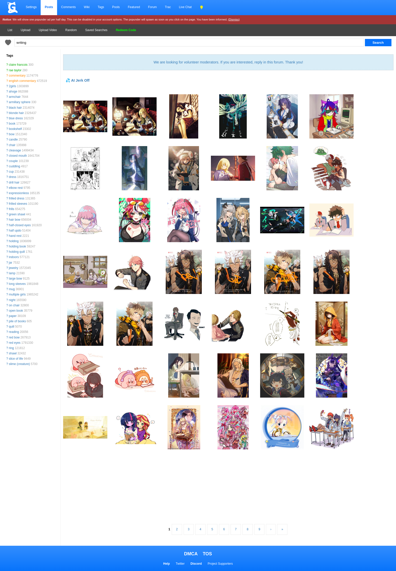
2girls (12, 86)
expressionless (19, 193)
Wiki (87, 7)
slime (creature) (19, 364)
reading (14, 332)
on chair (14, 305)
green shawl (17, 214)
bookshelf (15, 129)
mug (12, 289)
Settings (31, 7)
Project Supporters (220, 563)
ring (11, 348)
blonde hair (16, 113)
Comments (68, 7)
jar (10, 262)
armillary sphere (19, 102)
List (10, 30)
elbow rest (16, 188)
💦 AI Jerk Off (77, 80)
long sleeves (17, 284)
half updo (15, 230)
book (12, 123)
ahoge (13, 91)
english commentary (22, 81)
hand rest (15, 236)
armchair (15, 97)
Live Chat (185, 7)
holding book (17, 246)
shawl (13, 353)
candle (13, 139)
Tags (101, 7)
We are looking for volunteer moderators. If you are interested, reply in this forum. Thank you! (228, 62)
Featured (134, 7)
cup (11, 171)
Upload (25, 30)
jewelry (13, 268)
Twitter (180, 563)
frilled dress (16, 198)
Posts (49, 7)
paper (13, 316)
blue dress (16, 118)
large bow (15, 278)
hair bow (14, 219)
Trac (168, 7)
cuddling (14, 166)
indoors (14, 257)
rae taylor (15, 70)
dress (12, 177)
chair (12, 145)
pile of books (17, 321)
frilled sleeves (18, 203)
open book (16, 310)
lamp (12, 273)
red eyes (14, 343)
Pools (116, 7)
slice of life (16, 358)
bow (11, 134)
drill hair (14, 182)
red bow (14, 337)
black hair (15, 107)
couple (13, 161)
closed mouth (18, 155)
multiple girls (17, 294)
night (12, 300)
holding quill (17, 252)
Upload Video (48, 30)
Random (71, 30)
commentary (17, 75)
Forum (152, 7)
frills (11, 209)
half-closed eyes (20, 225)
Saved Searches (96, 30)
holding (14, 241)
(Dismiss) (234, 19)
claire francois (18, 64)
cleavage (15, 150)
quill (11, 326)
